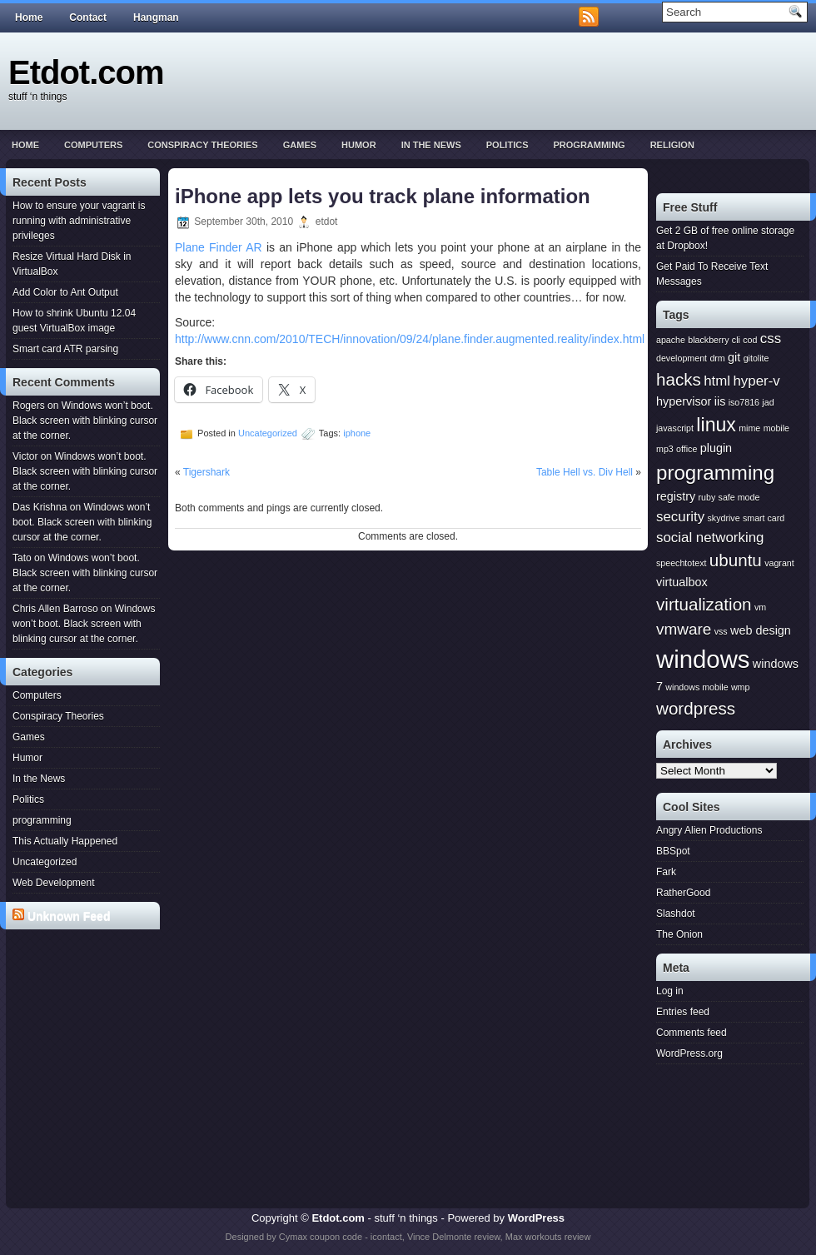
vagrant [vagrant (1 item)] (779, 563)
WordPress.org (689, 1053)
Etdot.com (86, 72)
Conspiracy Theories (202, 145)
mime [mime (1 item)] (749, 428)
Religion (672, 145)
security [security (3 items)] (680, 517)
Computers (93, 145)
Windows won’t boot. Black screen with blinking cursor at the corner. (84, 420)
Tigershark (206, 472)
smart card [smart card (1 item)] (763, 518)
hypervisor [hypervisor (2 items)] (683, 401)
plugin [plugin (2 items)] (716, 448)
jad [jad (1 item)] (768, 402)
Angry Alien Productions (709, 830)
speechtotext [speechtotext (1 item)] (681, 563)
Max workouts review (548, 1237)
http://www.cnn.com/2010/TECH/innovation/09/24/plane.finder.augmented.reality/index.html (409, 339)
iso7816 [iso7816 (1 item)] (744, 402)
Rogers (28, 405)
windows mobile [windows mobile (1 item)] (696, 687)
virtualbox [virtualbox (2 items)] (682, 582)
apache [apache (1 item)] (670, 340)
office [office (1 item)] (686, 449)
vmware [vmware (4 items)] (683, 629)
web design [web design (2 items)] (760, 630)
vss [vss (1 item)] (721, 631)
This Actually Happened (64, 841)
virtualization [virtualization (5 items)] (704, 604)
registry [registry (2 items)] (675, 496)
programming (588, 145)
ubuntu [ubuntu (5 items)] (735, 560)
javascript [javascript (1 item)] (675, 428)
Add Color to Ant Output (65, 292)
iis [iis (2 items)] (720, 401)
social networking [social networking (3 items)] (710, 537)
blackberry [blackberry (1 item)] (708, 340)
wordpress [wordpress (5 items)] (695, 708)
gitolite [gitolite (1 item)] (756, 358)
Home (28, 17)
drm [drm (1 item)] (716, 358)
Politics (507, 145)
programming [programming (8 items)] (715, 472)
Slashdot (675, 913)
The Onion (679, 934)
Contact (88, 17)
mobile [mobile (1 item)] (776, 428)
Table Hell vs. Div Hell (584, 472)
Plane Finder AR (218, 247)
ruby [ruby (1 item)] (707, 497)
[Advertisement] (86, 998)
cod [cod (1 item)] (750, 340)
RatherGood (683, 893)
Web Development (53, 883)
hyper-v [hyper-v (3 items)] (756, 381)
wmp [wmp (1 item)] (740, 687)
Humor (358, 145)
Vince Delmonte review (453, 1237)
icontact (386, 1237)
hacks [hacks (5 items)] (678, 379)
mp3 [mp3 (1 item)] (665, 449)
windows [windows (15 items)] (702, 659)
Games (299, 145)
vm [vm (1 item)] (760, 607)
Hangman (156, 17)
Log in (670, 991)
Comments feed (691, 1032)
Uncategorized (44, 862)
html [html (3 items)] (717, 381)
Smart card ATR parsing (65, 349)
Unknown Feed (69, 916)
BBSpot (673, 851)
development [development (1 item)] (681, 358)
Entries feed (682, 1012)
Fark (666, 872)
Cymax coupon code (320, 1237)
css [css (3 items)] (770, 338)
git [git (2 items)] (734, 357)
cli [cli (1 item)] (736, 340)
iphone (357, 433)
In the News (431, 145)
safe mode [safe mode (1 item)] (739, 497)
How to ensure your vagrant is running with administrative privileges (78, 221)
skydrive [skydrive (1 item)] (723, 518)
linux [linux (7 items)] (716, 425)
